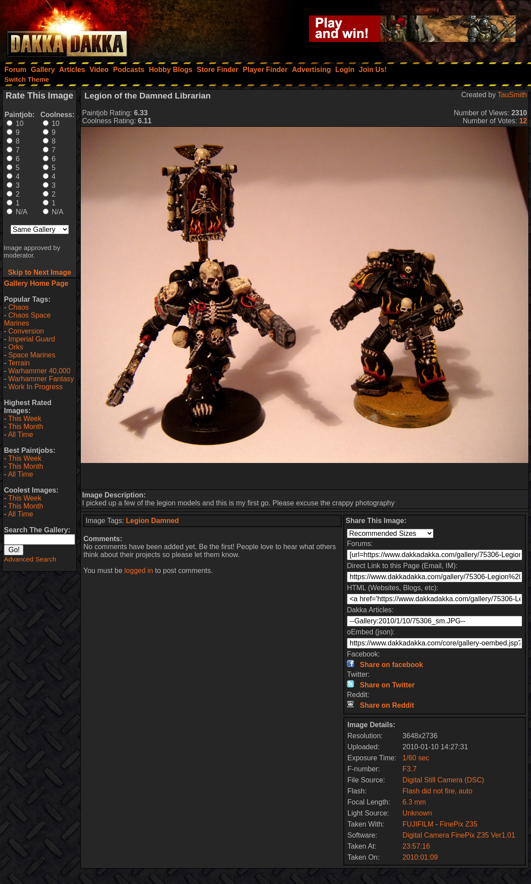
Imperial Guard (31, 339)
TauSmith (512, 95)
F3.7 (410, 769)
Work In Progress (35, 387)
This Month (25, 426)
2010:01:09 (420, 857)
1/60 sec (416, 758)
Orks (15, 347)
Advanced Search (30, 559)
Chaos (18, 307)
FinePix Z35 (458, 824)
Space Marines (32, 355)
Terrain (19, 363)
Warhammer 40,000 (39, 371)
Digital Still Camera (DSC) (443, 780)
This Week (24, 418)
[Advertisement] (304, 476)
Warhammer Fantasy (41, 379)
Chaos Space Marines (27, 319)
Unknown (417, 813)
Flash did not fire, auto (437, 791)
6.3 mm (414, 802)
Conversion (26, 331)
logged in (138, 570)
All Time (20, 434)
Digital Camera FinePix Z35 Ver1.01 (459, 835)
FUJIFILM (418, 824)
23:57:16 (416, 846)
